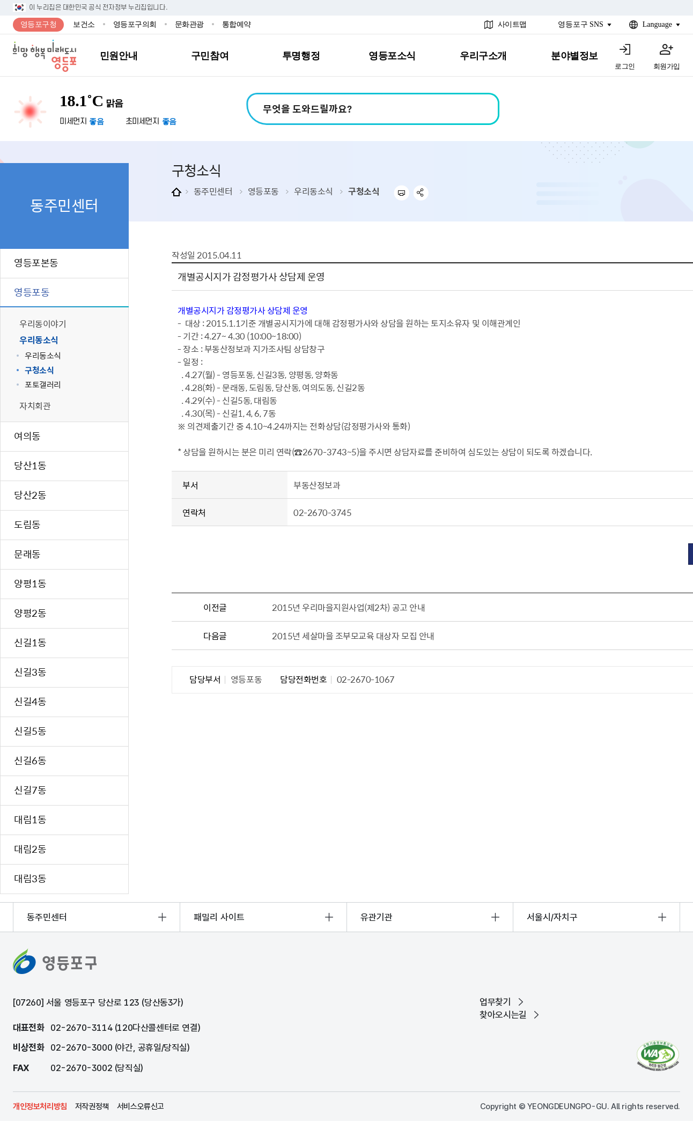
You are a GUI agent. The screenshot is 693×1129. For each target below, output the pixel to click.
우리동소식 (313, 191)
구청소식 (363, 191)
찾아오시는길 (503, 1014)
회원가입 (666, 66)
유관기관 (376, 917)
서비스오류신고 (140, 1106)
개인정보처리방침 (40, 1106)
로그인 (625, 66)
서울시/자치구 (552, 917)
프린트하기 (401, 193)
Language (657, 24)
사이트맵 (512, 24)
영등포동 (263, 191)
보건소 (84, 24)
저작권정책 (92, 1106)
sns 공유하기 (421, 193)
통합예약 (236, 24)
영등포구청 (38, 24)
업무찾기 (495, 1002)
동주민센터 (213, 191)
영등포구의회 (135, 24)
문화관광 (189, 24)
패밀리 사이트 (219, 917)
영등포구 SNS (580, 24)
